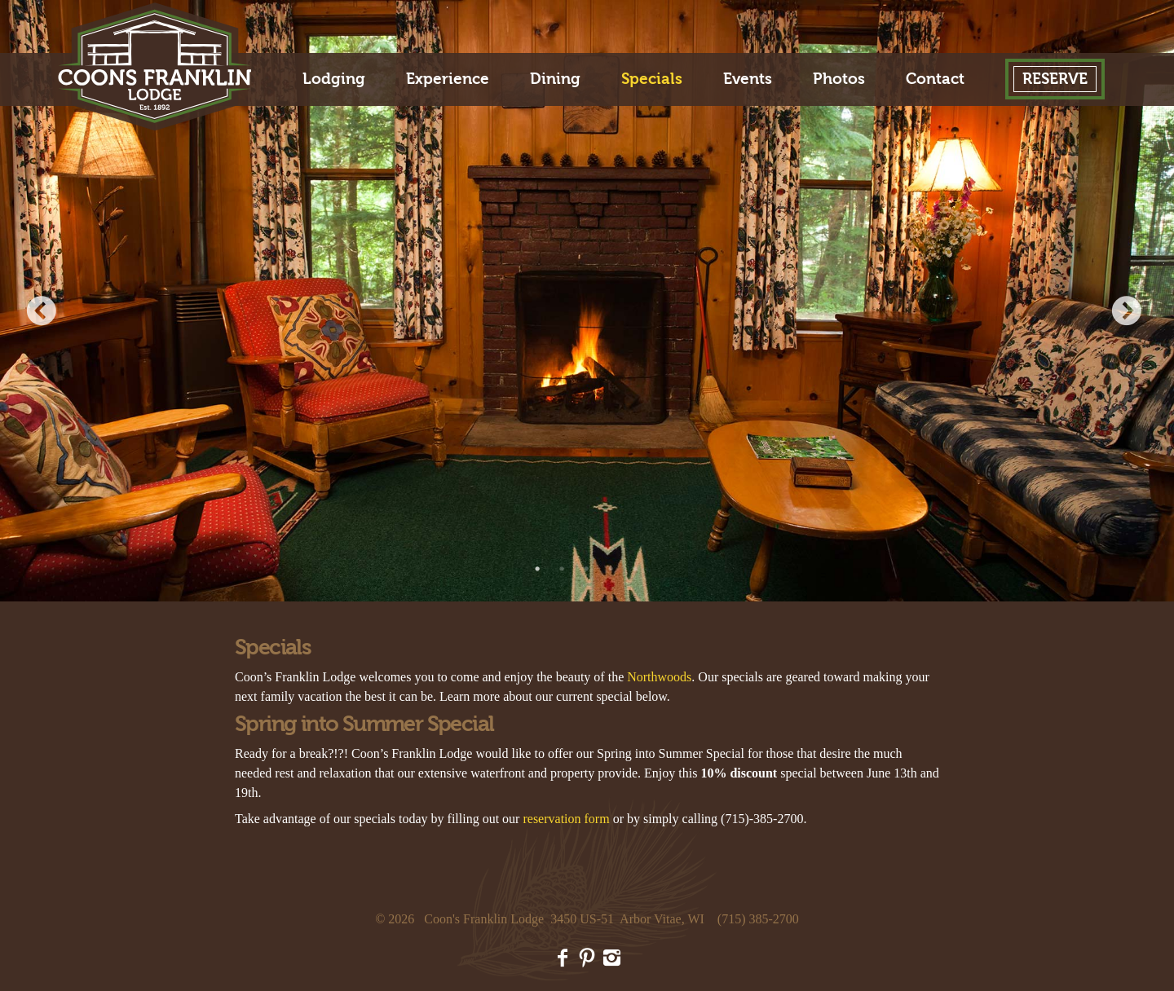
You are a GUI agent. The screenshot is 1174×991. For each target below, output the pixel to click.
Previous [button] (44, 313)
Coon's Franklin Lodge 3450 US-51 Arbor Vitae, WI (564, 919)
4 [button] (611, 569)
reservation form (566, 819)
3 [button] (587, 569)
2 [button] (562, 569)
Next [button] (1129, 313)
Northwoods (659, 677)
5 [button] (636, 569)
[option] (587, 300)
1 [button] (538, 569)
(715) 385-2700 (758, 919)
